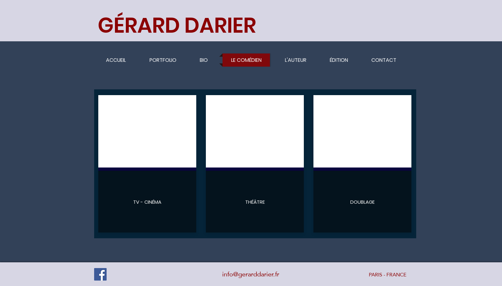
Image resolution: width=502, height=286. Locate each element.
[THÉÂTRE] (255, 202)
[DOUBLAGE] (362, 202)
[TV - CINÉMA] (147, 202)
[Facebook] (100, 274)
